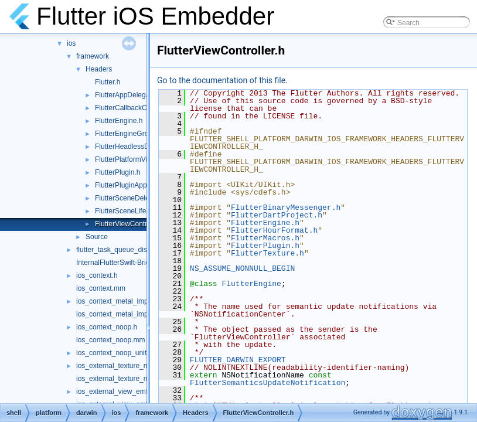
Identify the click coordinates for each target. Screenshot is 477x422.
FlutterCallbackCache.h (131, 108)
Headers (99, 69)
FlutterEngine (251, 283)
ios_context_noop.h (106, 327)
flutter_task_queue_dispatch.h (123, 250)
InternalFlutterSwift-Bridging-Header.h (135, 262)
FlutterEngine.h (118, 121)
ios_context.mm (100, 288)
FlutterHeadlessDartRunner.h (140, 146)
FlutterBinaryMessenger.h (285, 207)
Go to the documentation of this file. (222, 80)
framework (92, 56)
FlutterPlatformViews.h (130, 159)
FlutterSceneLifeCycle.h (132, 211)
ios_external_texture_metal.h (121, 366)
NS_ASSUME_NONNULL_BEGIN (242, 268)
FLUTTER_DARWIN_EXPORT (238, 360)
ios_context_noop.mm (110, 340)
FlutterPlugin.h (117, 172)
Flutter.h (107, 82)
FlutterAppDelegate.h (128, 95)
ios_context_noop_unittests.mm (125, 353)
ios (71, 43)
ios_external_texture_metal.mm (125, 379)
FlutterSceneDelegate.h (132, 198)
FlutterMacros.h (265, 238)
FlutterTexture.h (267, 253)
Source (97, 237)
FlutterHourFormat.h (274, 230)
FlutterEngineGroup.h (128, 134)
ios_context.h (97, 275)
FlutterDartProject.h (276, 215)
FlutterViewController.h (130, 224)
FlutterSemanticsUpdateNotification (267, 382)
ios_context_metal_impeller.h (121, 301)
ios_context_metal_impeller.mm (125, 314)
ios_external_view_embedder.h (124, 391)
